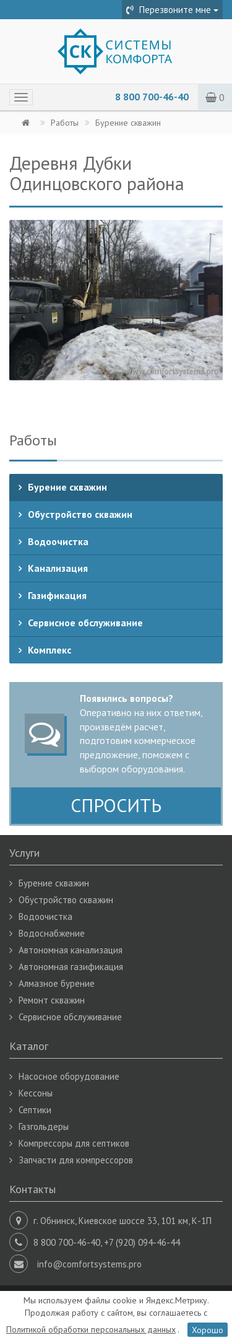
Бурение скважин (67, 487)
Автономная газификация (71, 967)
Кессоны (36, 1093)
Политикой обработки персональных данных (91, 1329)
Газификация (57, 595)
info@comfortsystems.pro (89, 1264)
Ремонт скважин (52, 1000)
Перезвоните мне (172, 9)
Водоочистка (58, 541)
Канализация (58, 568)
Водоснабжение (52, 933)
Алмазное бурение (57, 983)
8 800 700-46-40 (152, 96)
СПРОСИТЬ (116, 805)
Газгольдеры (44, 1126)
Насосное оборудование (69, 1076)
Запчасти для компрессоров (76, 1160)
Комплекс (49, 650)
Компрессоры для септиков (74, 1143)
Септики (35, 1110)
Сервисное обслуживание (85, 622)
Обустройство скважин (80, 514)
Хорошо (207, 1329)
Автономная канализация (70, 950)
